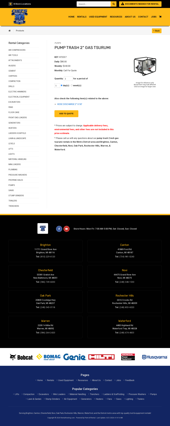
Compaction (28, 394)
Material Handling (78, 394)
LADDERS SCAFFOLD (17, 133)
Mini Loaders (59, 394)
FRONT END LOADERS (17, 117)
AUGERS (12, 66)
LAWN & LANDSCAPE (17, 138)
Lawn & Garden (34, 399)
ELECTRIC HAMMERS (17, 92)
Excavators (44, 394)
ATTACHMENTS (15, 60)
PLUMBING (12, 169)
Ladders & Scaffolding (113, 394)
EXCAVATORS (14, 102)
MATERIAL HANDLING (17, 159)
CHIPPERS (12, 76)
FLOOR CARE (13, 112)
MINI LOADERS (14, 164)
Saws (118, 399)
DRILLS (11, 86)
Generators (86, 399)
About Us (130, 17)
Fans (109, 399)
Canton (124, 244)
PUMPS (11, 185)
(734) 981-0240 (126, 256)
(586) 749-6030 (47, 282)
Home (71, 17)
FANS (10, 107)
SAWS (11, 190)
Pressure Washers (137, 394)
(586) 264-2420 (47, 332)
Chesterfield (45, 270)
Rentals (81, 17)
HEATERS (12, 128)
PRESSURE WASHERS (17, 175)
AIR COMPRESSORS (17, 50)
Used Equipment (98, 17)
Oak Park (45, 295)
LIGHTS (11, 154)
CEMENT (12, 71)
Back (157, 31)
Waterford (124, 321)
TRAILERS (12, 201)
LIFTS (10, 149)
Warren (45, 321)
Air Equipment (70, 399)
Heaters (99, 399)
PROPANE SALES (15, 180)
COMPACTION (14, 81)
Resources (116, 17)
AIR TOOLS (13, 55)
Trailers (140, 399)
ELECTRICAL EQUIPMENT (19, 97)
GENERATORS (14, 123)
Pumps (153, 394)
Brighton (45, 244)
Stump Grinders (53, 399)
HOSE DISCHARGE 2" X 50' (69, 104)
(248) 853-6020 (126, 307)
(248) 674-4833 (126, 332)
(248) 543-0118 (47, 307)
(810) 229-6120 (47, 256)
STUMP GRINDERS (16, 195)
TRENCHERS (13, 206)
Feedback (129, 380)
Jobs (153, 17)
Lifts (17, 394)
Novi (124, 270)
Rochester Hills (125, 295)
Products (20, 31)
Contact (143, 17)
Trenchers (94, 394)
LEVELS (11, 143)
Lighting (129, 399)
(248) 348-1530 (126, 282)
